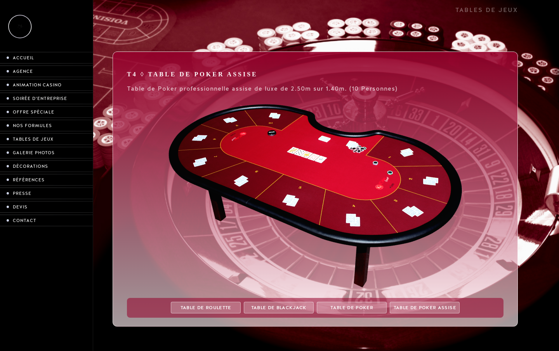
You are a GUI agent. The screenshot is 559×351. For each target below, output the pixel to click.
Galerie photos (34, 153)
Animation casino (37, 85)
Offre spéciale (33, 112)
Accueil (23, 58)
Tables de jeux (33, 139)
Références (29, 180)
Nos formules (32, 126)
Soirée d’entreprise (40, 99)
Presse (22, 193)
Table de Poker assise (425, 308)
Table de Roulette (206, 308)
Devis (20, 207)
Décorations (30, 166)
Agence (23, 71)
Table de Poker (351, 308)
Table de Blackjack (279, 308)
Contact (24, 221)
